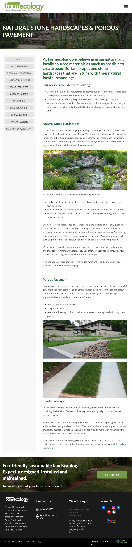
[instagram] (113, 508)
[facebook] (103, 508)
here (71, 532)
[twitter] (108, 508)
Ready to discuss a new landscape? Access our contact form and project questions (80, 525)
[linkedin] (118, 508)
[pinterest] (109, 512)
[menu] (126, 6)
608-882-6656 (46, 509)
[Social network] (114, 512)
